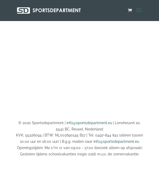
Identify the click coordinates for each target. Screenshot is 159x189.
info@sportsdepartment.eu (89, 123)
